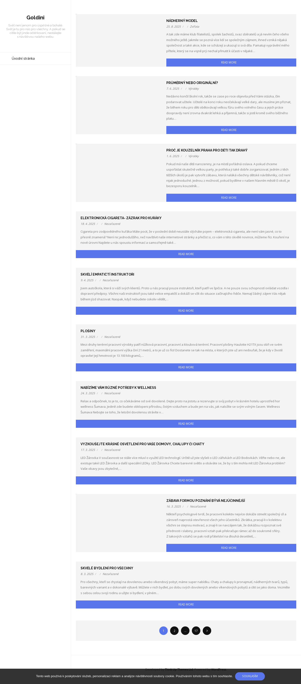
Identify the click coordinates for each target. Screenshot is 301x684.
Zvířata (194, 27)
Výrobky (193, 89)
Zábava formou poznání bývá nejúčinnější (205, 501)
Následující (207, 630)
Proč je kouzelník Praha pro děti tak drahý (207, 150)
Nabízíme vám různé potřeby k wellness (118, 388)
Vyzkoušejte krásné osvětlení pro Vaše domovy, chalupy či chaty (142, 444)
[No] (295, 676)
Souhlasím (250, 676)
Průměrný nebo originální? (192, 83)
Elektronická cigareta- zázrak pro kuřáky (121, 218)
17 (196, 631)
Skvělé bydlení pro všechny (107, 568)
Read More (228, 62)
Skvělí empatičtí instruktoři (107, 274)
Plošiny (88, 331)
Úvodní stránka (23, 59)
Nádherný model (182, 21)
